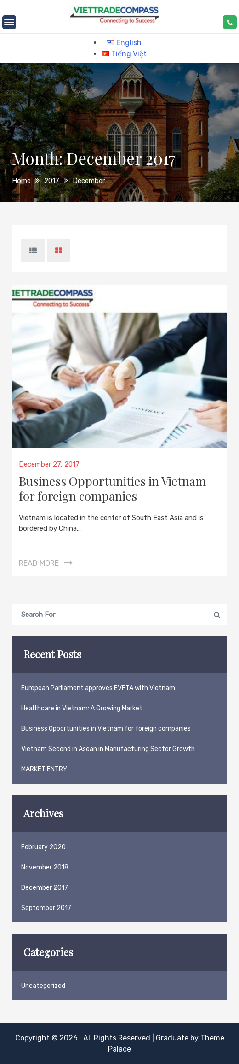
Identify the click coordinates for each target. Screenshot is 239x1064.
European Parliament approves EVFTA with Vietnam (98, 688)
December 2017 (44, 888)
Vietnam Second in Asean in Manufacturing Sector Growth (108, 749)
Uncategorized (43, 986)
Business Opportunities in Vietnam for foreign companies (112, 488)
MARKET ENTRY (44, 769)
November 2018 (44, 867)
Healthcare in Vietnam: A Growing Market (81, 708)
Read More (39, 563)
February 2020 (43, 847)
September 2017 (46, 908)
